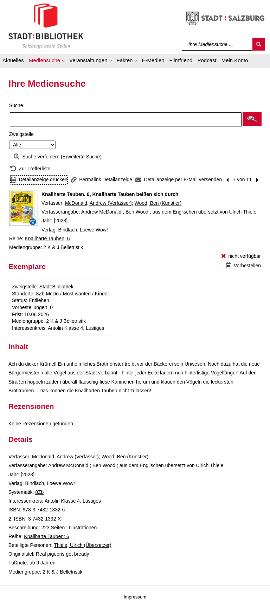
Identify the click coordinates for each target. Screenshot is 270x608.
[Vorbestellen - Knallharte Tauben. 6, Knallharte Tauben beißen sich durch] (243, 265)
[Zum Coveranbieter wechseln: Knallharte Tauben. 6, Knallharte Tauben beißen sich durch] (23, 208)
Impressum (135, 597)
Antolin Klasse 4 (62, 501)
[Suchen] (258, 44)
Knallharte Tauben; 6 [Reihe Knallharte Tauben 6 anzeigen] (47, 238)
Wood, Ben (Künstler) (158, 203)
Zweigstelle (21, 134)
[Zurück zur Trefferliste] (30, 168)
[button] (46, 61)
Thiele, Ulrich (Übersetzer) (82, 545)
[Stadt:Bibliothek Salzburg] (45, 25)
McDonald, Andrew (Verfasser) (98, 203)
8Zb (39, 492)
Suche (16, 105)
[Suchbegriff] (217, 44)
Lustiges (92, 501)
